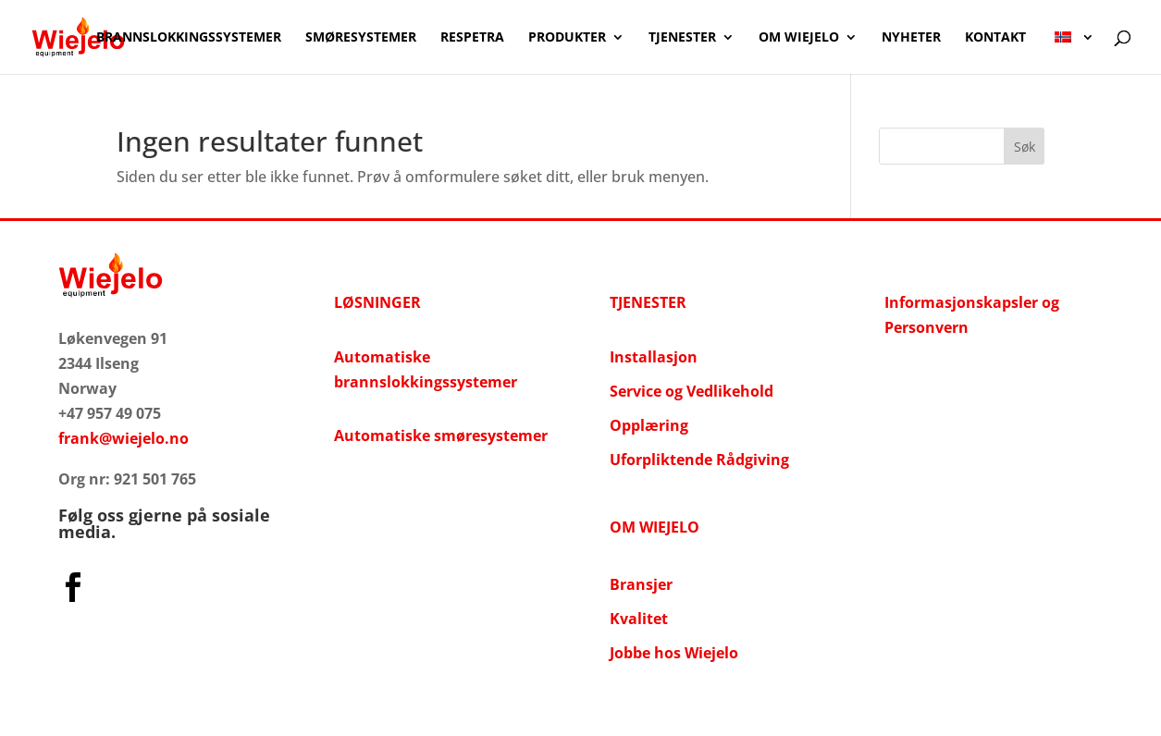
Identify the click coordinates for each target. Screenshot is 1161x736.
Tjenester (682, 38)
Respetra (472, 38)
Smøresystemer (360, 38)
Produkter (567, 38)
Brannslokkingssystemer (188, 38)
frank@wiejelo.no (123, 438)
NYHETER (911, 38)
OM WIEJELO (799, 38)
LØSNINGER (377, 302)
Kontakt (995, 38)
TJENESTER (648, 302)
